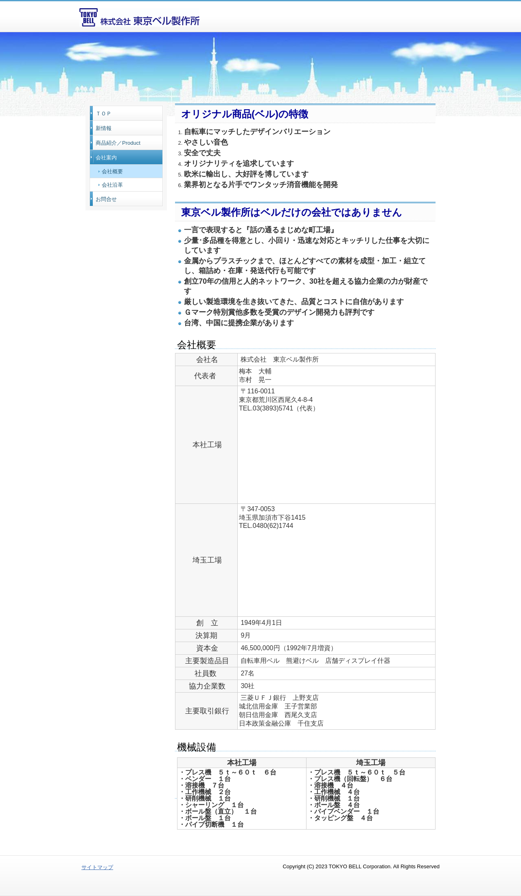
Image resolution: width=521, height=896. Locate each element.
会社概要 (112, 171)
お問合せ (106, 199)
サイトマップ (97, 867)
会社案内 (106, 157)
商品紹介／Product (118, 143)
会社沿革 (112, 185)
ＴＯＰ (104, 113)
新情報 (104, 128)
